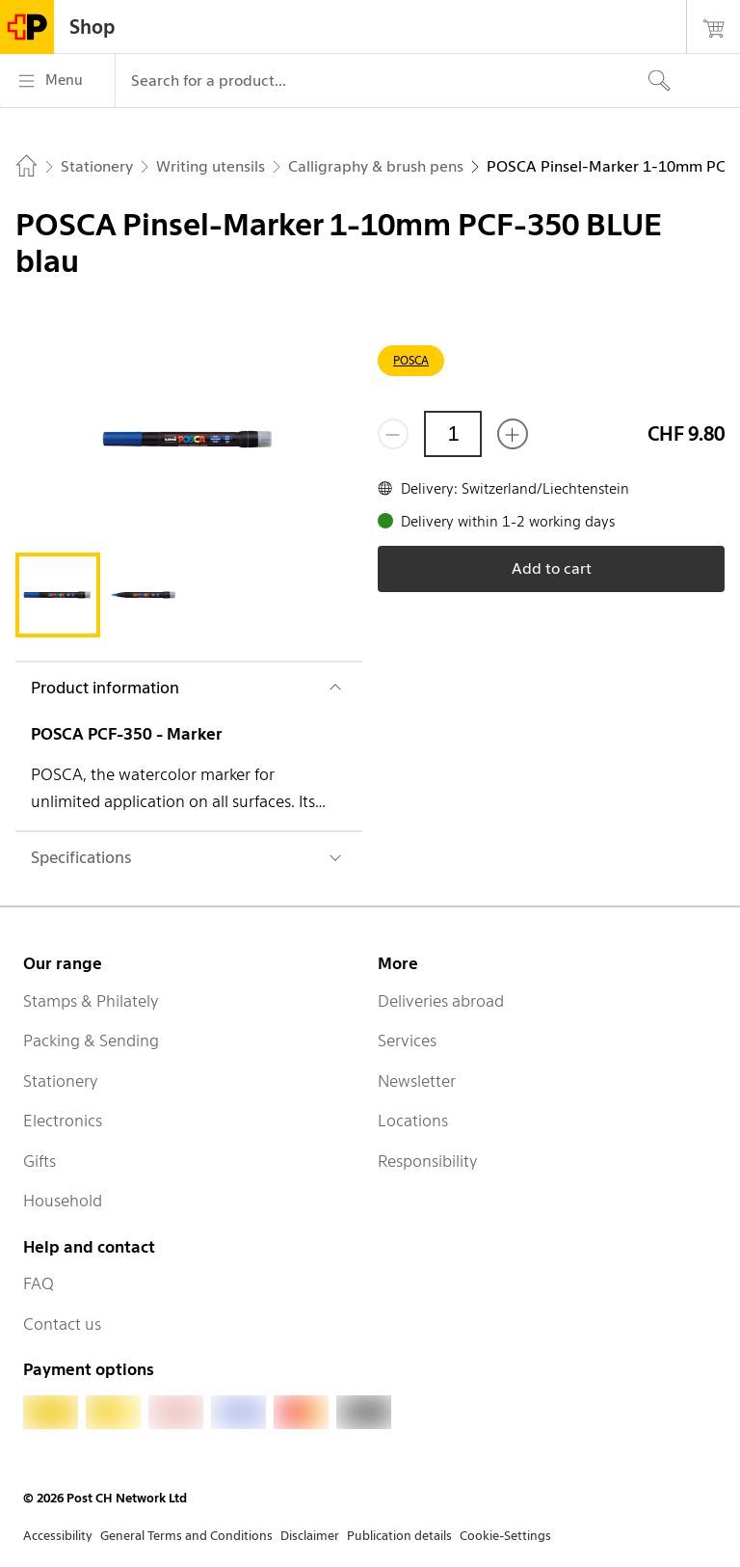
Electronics (62, 1120)
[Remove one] (393, 434)
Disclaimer (309, 1535)
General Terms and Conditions (186, 1535)
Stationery (60, 1081)
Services (407, 1040)
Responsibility (428, 1161)
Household (62, 1200)
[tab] (57, 595)
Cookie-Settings (505, 1535)
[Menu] (57, 81)
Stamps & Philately (91, 1001)
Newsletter (417, 1081)
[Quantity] (453, 434)
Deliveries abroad (441, 1001)
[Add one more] (512, 434)
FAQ (38, 1283)
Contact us (62, 1324)
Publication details (399, 1535)
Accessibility (57, 1535)
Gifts (39, 1161)
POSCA (411, 360)
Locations (413, 1120)
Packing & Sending (91, 1040)
